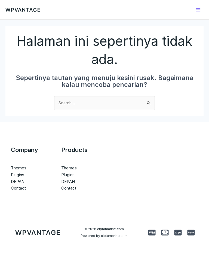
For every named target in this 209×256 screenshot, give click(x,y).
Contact (18, 188)
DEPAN (17, 181)
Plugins (17, 174)
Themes (18, 168)
